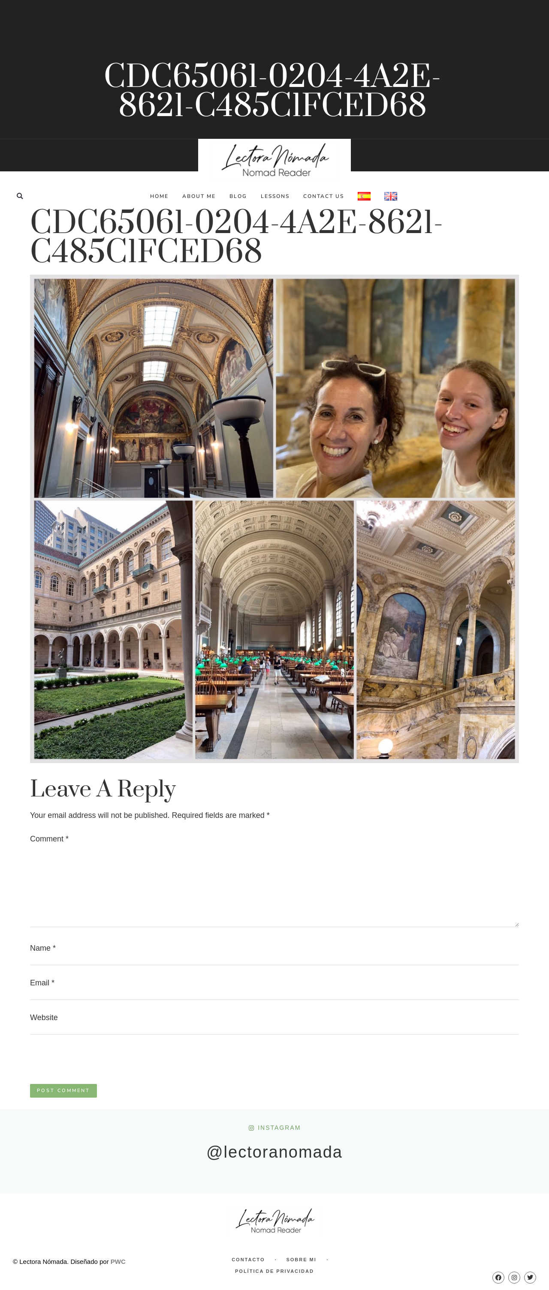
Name (43, 948)
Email (42, 983)
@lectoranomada (274, 1152)
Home (159, 196)
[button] (20, 196)
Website (44, 1017)
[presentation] (95, 1063)
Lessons (275, 196)
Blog (238, 196)
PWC (118, 1261)
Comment (49, 839)
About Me (199, 196)
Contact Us (323, 196)
